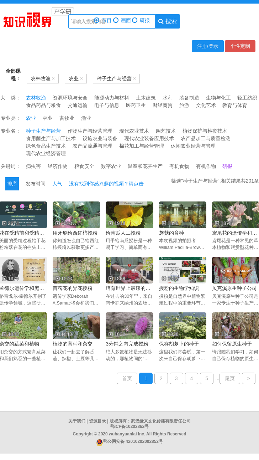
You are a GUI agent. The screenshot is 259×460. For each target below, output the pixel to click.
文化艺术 (206, 105)
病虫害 (33, 166)
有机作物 (206, 166)
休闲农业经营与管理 (193, 146)
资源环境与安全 (70, 98)
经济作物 (58, 166)
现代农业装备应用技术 (149, 138)
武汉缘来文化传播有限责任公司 (161, 421)
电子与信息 (106, 105)
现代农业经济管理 (46, 153)
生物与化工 (218, 98)
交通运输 (78, 105)
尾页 (230, 378)
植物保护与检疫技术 (205, 131)
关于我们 (76, 421)
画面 (122, 20)
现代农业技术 (134, 131)
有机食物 (179, 166)
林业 (48, 118)
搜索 (167, 21)
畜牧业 (66, 118)
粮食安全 (84, 166)
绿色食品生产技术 (46, 146)
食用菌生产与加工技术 (51, 138)
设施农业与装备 (100, 138)
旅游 (184, 105)
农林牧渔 (36, 98)
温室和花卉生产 (145, 166)
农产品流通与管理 (92, 146)
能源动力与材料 (111, 98)
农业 (31, 118)
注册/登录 (207, 46)
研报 (141, 20)
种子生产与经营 (43, 131)
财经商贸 (163, 105)
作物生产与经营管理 (90, 131)
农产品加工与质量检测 (206, 138)
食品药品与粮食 (43, 105)
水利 (168, 98)
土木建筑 (146, 98)
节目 (103, 20)
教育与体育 (234, 105)
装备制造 (189, 98)
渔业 (86, 118)
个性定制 (240, 46)
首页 (127, 378)
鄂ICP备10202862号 (129, 426)
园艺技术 (166, 131)
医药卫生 (136, 105)
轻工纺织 (247, 98)
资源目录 (97, 421)
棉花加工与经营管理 (141, 146)
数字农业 (111, 166)
